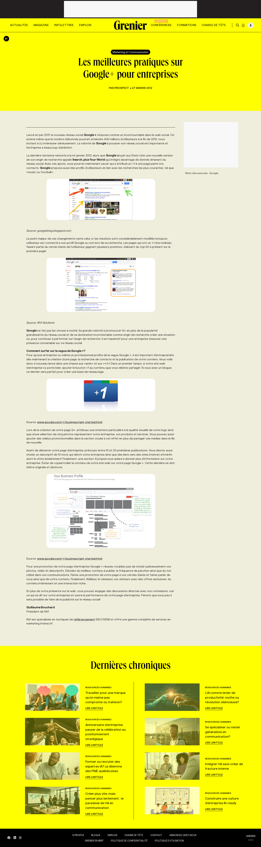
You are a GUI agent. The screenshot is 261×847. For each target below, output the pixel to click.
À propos (77, 835)
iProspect (121, 87)
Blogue (95, 835)
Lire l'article (94, 708)
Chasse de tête (214, 25)
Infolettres (64, 25)
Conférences (161, 25)
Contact (155, 835)
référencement (84, 619)
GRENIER (251, 836)
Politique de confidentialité (128, 840)
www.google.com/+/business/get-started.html (69, 422)
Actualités (19, 25)
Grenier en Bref (93, 840)
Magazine (41, 25)
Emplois (85, 25)
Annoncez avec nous (182, 835)
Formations (186, 25)
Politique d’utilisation (168, 840)
